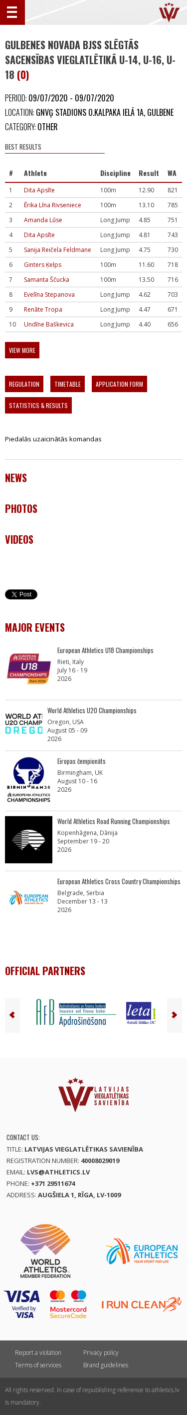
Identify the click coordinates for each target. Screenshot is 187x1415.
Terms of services (38, 1365)
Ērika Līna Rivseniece (52, 205)
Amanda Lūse (43, 220)
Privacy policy (101, 1352)
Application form (119, 384)
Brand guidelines (105, 1365)
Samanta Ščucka (46, 279)
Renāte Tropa (43, 309)
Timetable (67, 384)
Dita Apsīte (39, 190)
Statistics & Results (38, 405)
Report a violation (38, 1352)
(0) (23, 74)
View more (22, 350)
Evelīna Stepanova (49, 294)
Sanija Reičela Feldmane (57, 250)
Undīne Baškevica (49, 324)
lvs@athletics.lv (58, 1171)
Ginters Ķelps (42, 264)
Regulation (24, 384)
